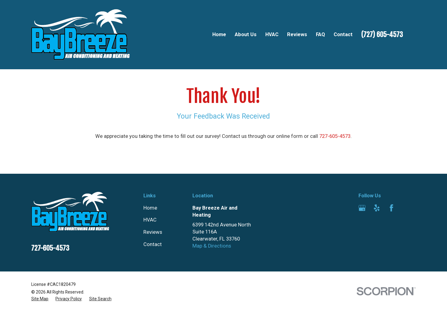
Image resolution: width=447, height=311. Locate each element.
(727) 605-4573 (382, 34)
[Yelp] (376, 207)
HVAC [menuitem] (271, 34)
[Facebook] (391, 207)
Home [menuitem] (219, 34)
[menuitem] (39, 299)
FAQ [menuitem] (320, 34)
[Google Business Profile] (362, 207)
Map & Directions (211, 246)
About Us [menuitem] (245, 34)
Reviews (152, 232)
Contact (152, 244)
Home (150, 208)
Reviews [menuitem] (297, 34)
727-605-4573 (334, 136)
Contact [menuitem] (343, 34)
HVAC (150, 220)
